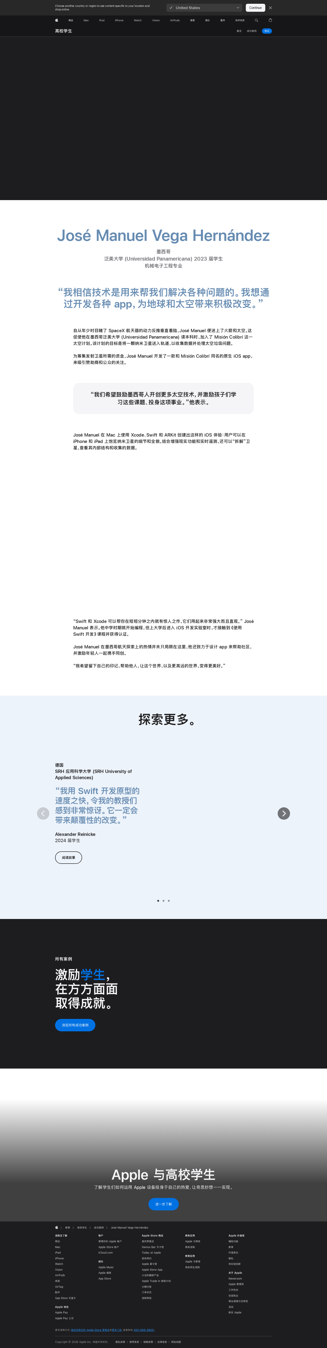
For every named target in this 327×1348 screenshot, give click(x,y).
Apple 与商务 (192, 1241)
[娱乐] (207, 20)
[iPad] (101, 20)
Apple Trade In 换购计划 (156, 1281)
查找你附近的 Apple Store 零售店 (90, 1330)
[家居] (192, 20)
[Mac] (86, 20)
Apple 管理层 (236, 1284)
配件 (57, 1292)
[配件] (223, 20)
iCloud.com (105, 1252)
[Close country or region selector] (270, 8)
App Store (104, 1278)
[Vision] (156, 20)
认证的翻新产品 (150, 1275)
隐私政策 (120, 1342)
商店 (57, 1241)
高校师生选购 (192, 1267)
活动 (231, 1307)
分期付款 (147, 1287)
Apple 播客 (104, 1273)
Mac (57, 1247)
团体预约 (147, 1258)
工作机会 (233, 1290)
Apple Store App (152, 1269)
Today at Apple (151, 1252)
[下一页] (284, 813)
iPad (58, 1252)
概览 (239, 31)
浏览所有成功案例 (75, 1025)
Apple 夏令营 (149, 1264)
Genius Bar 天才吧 (153, 1247)
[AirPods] (174, 20)
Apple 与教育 (192, 1261)
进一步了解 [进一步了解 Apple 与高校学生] (163, 1204)
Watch (59, 1264)
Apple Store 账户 (108, 1247)
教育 (231, 1247)
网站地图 (176, 1342)
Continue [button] (255, 8)
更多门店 (117, 1330)
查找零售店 (148, 1241)
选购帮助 (147, 1298)
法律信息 (162, 1342)
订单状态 (147, 1292)
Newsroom (235, 1278)
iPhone (59, 1258)
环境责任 (233, 1252)
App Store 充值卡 (65, 1298)
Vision (59, 1269)
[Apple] (56, 20)
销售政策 (148, 1342)
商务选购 (190, 1247)
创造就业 (233, 1295)
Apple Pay (61, 1312)
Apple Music (106, 1267)
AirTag (59, 1287)
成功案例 (252, 31)
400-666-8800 (144, 1330)
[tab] (158, 901)
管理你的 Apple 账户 (110, 1241)
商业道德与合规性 (238, 1301)
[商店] (71, 20)
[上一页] (43, 813)
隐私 (231, 1258)
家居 (57, 1281)
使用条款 (134, 1342)
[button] (204, 7)
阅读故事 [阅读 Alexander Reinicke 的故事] (68, 857)
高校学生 (63, 31)
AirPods (60, 1275)
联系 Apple (235, 1312)
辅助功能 (233, 1241)
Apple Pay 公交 (64, 1318)
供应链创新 (235, 1264)
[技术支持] (240, 20)
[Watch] (137, 20)
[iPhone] (119, 20)
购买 (267, 30)
